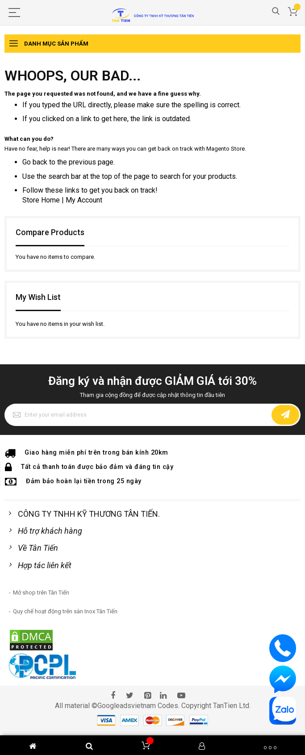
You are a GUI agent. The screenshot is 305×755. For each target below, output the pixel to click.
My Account (84, 200)
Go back (34, 162)
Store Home (41, 200)
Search (276, 11)
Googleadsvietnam (126, 705)
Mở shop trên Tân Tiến (41, 592)
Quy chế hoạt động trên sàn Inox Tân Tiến (65, 611)
